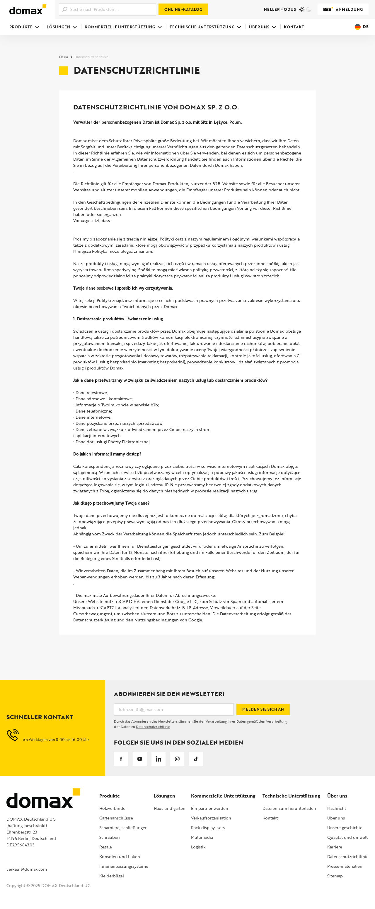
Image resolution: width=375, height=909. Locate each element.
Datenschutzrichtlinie (153, 726)
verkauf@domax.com (26, 869)
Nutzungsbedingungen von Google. (168, 620)
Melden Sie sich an (263, 709)
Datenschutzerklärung (94, 620)
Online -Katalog (183, 9)
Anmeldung (343, 9)
